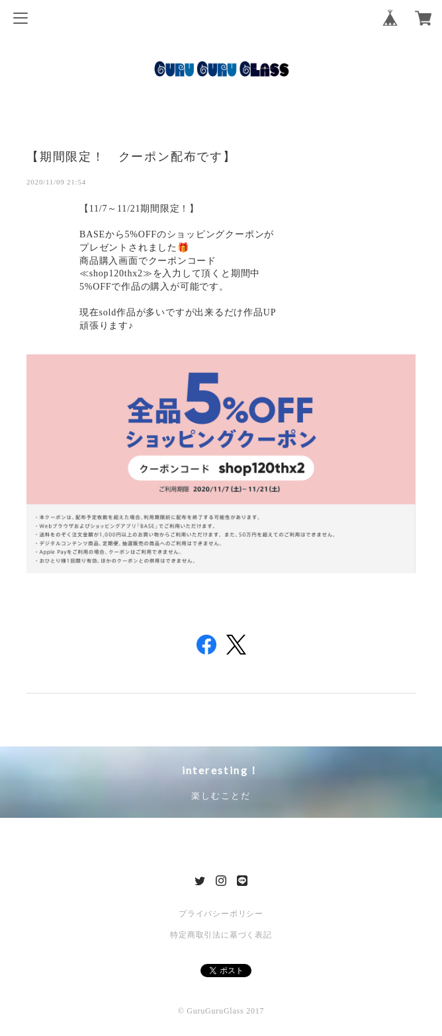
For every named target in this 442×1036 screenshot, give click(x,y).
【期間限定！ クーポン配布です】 (131, 156)
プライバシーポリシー (221, 913)
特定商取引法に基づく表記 (220, 934)
